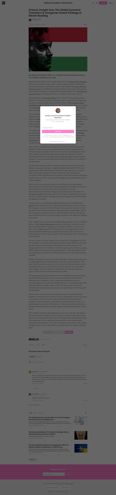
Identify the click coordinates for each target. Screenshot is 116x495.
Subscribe (103, 3)
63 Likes (42, 339)
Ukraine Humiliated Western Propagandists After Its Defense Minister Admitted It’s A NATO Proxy (48, 446)
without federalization (47, 224)
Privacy (58, 483)
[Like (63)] (31, 24)
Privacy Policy (70, 136)
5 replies (36, 388)
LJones (34, 371)
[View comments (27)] (38, 24)
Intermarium (33, 140)
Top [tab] (30, 413)
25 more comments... (34, 404)
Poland (81, 133)
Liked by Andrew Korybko (39, 373)
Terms (62, 483)
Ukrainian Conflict (49, 98)
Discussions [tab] (41, 413)
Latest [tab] (34, 413)
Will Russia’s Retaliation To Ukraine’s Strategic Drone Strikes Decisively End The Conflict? (49, 433)
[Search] (93, 3)
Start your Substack (53, 487)
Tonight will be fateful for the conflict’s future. (41, 436)
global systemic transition (78, 82)
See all (33, 459)
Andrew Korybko (37, 19)
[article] (58, 422)
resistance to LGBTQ (36, 194)
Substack (50, 491)
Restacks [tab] (39, 356)
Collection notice (69, 483)
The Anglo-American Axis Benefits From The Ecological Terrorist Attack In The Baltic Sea (49, 418)
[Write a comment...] (59, 365)
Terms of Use (66, 135)
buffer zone (42, 229)
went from (37, 108)
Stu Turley (35, 394)
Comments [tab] (32, 356)
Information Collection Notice (57, 136)
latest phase (39, 126)
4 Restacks (47, 339)
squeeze (31, 205)
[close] (73, 108)
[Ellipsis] (86, 371)
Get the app (66, 487)
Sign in (111, 3)
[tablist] (35, 356)
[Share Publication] (96, 3)
